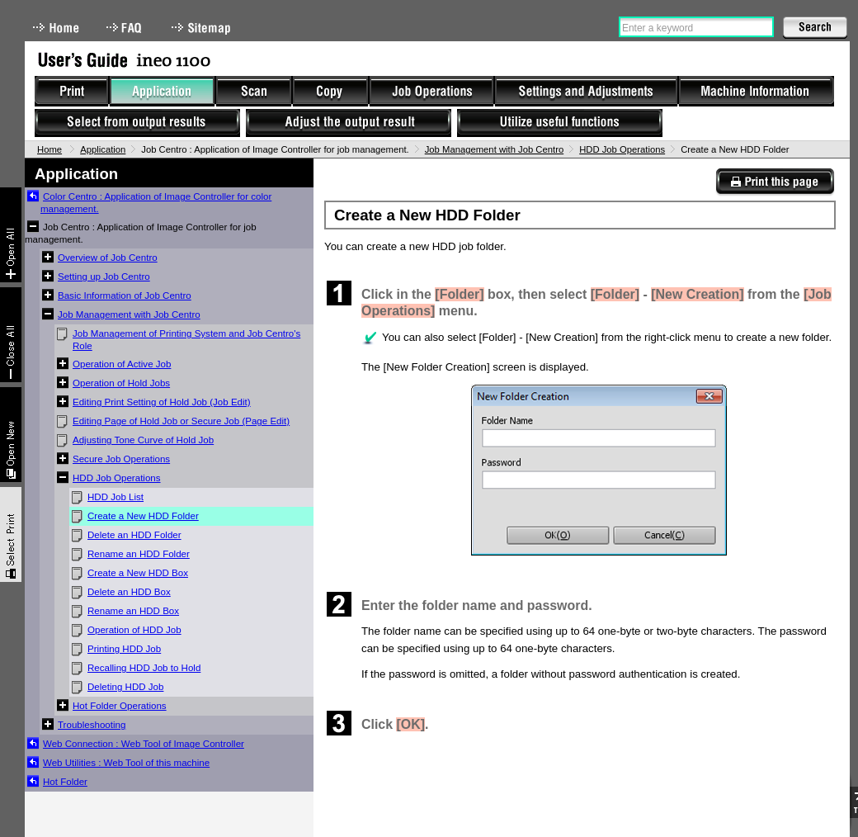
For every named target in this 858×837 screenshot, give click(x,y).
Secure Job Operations (121, 459)
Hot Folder (65, 782)
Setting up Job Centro (104, 276)
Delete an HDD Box (129, 592)
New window (10, 434)
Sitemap (203, 27)
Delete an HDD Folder (134, 535)
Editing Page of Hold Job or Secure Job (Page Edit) (181, 421)
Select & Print (10, 534)
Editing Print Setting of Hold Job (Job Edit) (162, 402)
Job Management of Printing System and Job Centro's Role (186, 340)
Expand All (10, 234)
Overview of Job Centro (108, 257)
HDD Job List (115, 497)
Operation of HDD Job (134, 630)
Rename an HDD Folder (138, 554)
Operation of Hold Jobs (121, 383)
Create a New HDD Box (137, 573)
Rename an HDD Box (133, 611)
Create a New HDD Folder (143, 516)
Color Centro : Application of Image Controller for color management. (155, 203)
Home (56, 27)
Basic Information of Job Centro (124, 295)
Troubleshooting (91, 725)
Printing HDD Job (124, 649)
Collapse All (10, 334)
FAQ (125, 27)
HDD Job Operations (622, 149)
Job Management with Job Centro (494, 149)
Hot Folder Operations (120, 706)
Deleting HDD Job (125, 687)
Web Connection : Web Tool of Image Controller (143, 744)
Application (102, 149)
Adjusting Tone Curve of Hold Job (143, 440)
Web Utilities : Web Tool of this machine (126, 763)
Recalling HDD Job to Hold (143, 668)
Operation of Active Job (122, 364)
